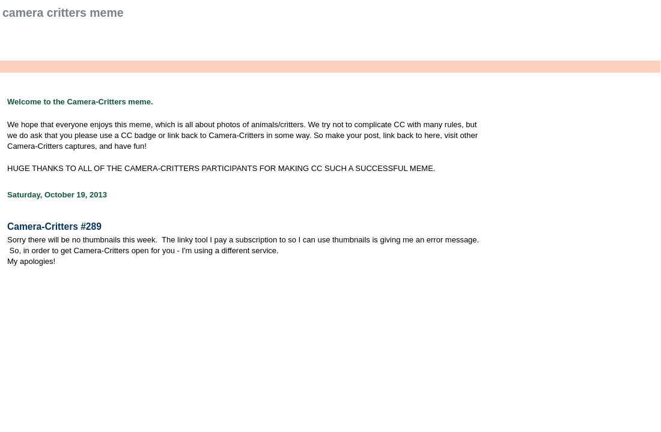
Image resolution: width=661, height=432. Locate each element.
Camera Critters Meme (63, 12)
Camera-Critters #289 (54, 226)
